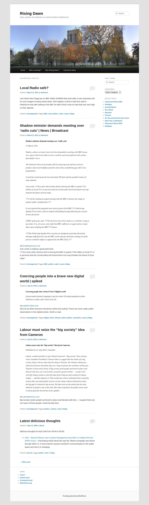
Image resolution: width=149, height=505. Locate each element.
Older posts (25, 462)
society (53, 409)
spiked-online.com (31, 306)
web (46, 453)
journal (29, 453)
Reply (52, 453)
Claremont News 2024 (113, 102)
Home (23, 70)
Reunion (108, 112)
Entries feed (24, 478)
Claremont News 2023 (113, 123)
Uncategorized (32, 114)
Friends (108, 115)
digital (46, 318)
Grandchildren (110, 107)
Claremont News (69, 70)
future (52, 318)
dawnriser (44, 92)
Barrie (42, 426)
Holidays (108, 104)
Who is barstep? (35, 70)
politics (55, 114)
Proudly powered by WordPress (74, 496)
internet (58, 318)
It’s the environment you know (117, 118)
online (63, 318)
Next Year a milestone (113, 121)
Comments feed (26, 480)
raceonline (77, 318)
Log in (22, 475)
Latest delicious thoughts (40, 421)
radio (61, 114)
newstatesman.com (31, 397)
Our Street (109, 110)
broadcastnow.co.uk (31, 246)
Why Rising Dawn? (52, 70)
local (50, 114)
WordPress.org (26, 483)
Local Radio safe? (34, 88)
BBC (46, 114)
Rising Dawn (31, 13)
